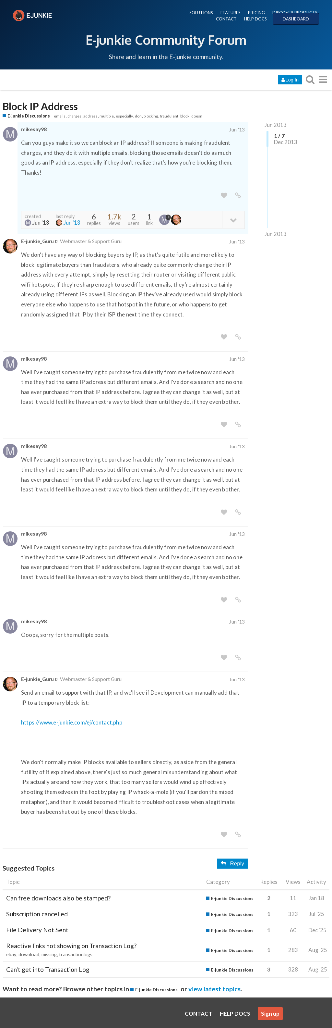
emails (59, 116)
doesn (196, 116)
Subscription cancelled (37, 914)
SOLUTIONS (201, 12)
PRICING (256, 12)
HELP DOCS (255, 18)
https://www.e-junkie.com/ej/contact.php (71, 722)
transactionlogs (75, 954)
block (184, 116)
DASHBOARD (296, 18)
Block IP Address (40, 106)
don (138, 116)
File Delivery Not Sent (37, 930)
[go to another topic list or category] (322, 79)
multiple (107, 116)
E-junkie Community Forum (166, 39)
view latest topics (214, 989)
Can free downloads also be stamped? (58, 898)
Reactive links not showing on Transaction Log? (71, 945)
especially (124, 116)
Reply (232, 864)
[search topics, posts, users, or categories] (309, 79)
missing (49, 954)
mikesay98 (34, 129)
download (28, 954)
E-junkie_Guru (37, 241)
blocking (151, 116)
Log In (290, 79)
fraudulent (169, 116)
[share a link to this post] (238, 195)
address (90, 116)
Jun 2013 (276, 124)
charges (74, 116)
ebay (11, 954)
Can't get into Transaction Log (47, 969)
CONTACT (226, 18)
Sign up (270, 1013)
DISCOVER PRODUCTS (294, 12)
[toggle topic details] (233, 219)
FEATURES (230, 12)
